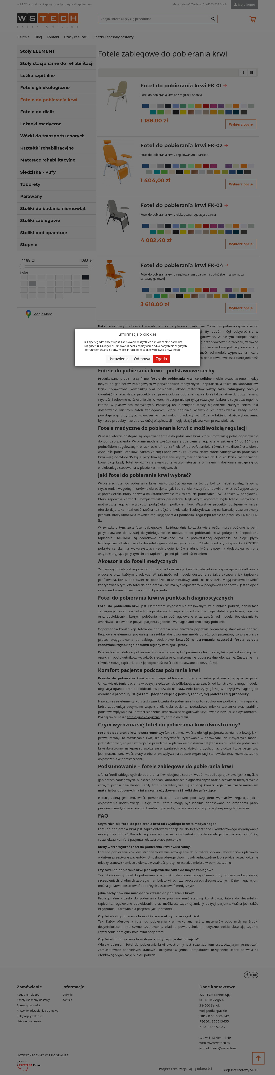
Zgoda (161, 358)
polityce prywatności (167, 350)
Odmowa (142, 358)
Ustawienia (118, 358)
